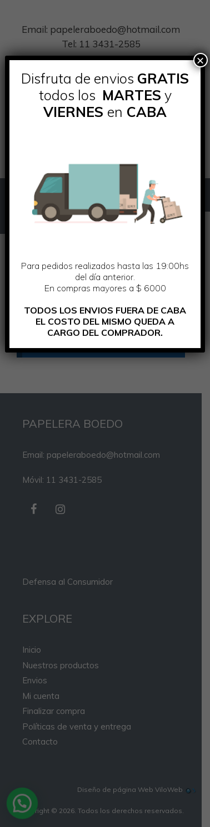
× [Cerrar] (200, 60)
